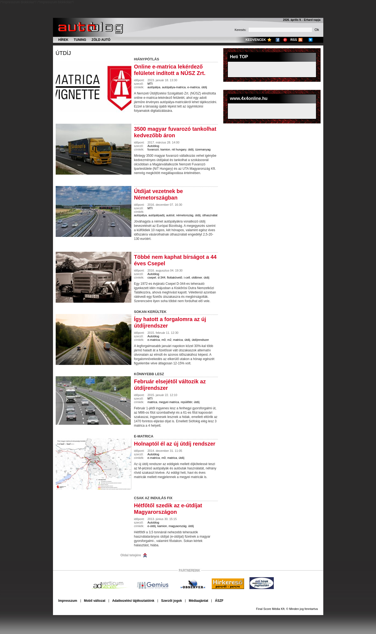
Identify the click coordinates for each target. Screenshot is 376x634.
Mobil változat (94, 601)
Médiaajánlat (198, 601)
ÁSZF (219, 601)
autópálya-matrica (173, 87)
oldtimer (197, 277)
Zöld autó (101, 40)
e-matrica (193, 87)
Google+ (285, 40)
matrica (178, 339)
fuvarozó (153, 149)
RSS (293, 40)
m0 (163, 339)
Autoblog (153, 146)
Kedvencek (255, 40)
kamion (165, 149)
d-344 (161, 277)
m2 (169, 339)
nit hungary (179, 149)
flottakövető (174, 277)
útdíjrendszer (200, 339)
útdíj (63, 53)
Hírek (63, 40)
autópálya (154, 87)
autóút (170, 215)
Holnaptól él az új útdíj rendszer (174, 444)
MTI (150, 83)
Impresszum (67, 601)
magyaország (178, 526)
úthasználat (209, 215)
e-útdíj (152, 526)
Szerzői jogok (171, 601)
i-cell (187, 277)
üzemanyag (203, 149)
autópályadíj (156, 215)
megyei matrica (169, 402)
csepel (152, 277)
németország (185, 215)
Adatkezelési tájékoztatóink (133, 601)
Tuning (80, 40)
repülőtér (186, 402)
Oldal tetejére (131, 555)
